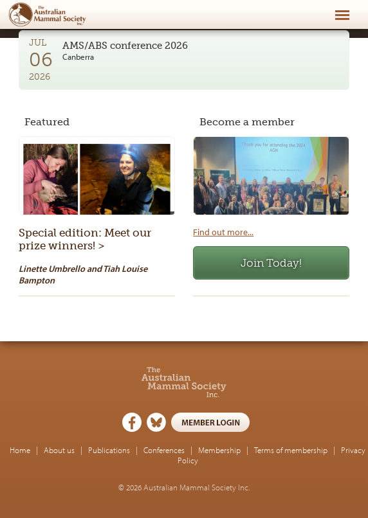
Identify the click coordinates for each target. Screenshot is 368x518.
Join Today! (271, 262)
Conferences (164, 450)
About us (59, 450)
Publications (109, 450)
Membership (219, 450)
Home (20, 450)
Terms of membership (290, 450)
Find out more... (223, 232)
